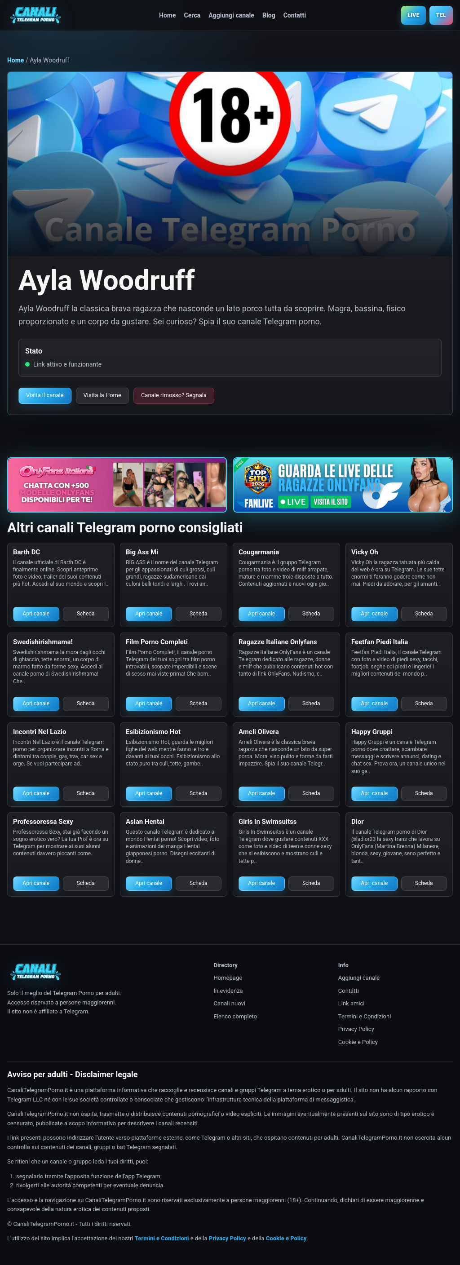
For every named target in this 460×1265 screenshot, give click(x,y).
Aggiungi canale (231, 15)
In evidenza (228, 990)
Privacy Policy (356, 1029)
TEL (441, 15)
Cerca (192, 15)
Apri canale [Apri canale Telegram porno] (35, 613)
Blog (268, 15)
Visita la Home (102, 395)
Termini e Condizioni (364, 1016)
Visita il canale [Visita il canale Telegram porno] (45, 395)
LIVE (413, 15)
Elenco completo (235, 1016)
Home (167, 15)
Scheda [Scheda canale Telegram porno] (86, 613)
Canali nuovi (229, 1003)
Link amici (351, 1003)
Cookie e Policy (358, 1042)
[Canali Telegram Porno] (35, 15)
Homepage (228, 977)
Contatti (294, 15)
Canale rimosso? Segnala (174, 395)
